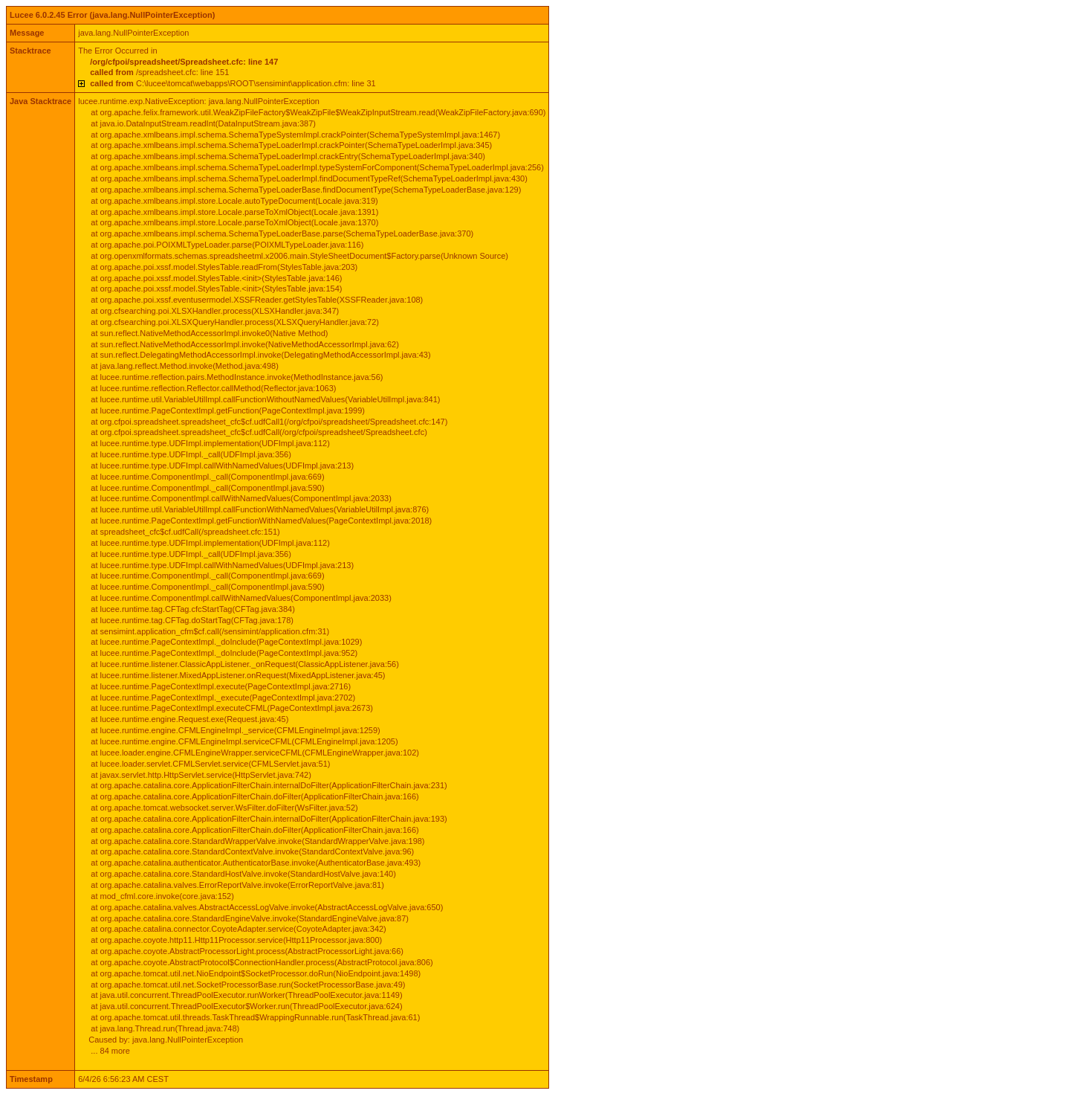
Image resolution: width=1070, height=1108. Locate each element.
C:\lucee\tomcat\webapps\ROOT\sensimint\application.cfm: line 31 (233, 83)
